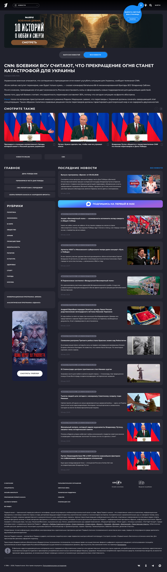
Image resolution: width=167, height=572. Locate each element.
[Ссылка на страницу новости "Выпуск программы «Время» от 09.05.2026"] (110, 184)
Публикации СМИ (64, 502)
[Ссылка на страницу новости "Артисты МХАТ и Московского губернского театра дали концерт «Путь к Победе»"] (110, 255)
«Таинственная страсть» (140, 524)
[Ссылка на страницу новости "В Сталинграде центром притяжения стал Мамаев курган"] (110, 373)
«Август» (45, 524)
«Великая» (116, 524)
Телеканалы (121, 544)
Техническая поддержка (67, 492)
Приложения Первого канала (15, 497)
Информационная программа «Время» (24, 297)
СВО (63, 157)
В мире (10, 224)
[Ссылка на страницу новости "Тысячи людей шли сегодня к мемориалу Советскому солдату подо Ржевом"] (110, 402)
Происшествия (13, 241)
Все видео (7, 506)
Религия (10, 253)
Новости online (23, 157)
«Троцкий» (107, 524)
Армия (10, 235)
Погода (10, 276)
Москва (10, 282)
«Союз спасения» (77, 524)
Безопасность (13, 247)
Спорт (9, 270)
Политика (11, 212)
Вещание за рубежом (145, 484)
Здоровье (11, 265)
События (61, 497)
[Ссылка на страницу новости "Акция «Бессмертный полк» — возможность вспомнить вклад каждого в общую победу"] (110, 224)
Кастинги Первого (10, 502)
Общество (11, 230)
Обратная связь (63, 488)
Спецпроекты (9, 488)
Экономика (12, 218)
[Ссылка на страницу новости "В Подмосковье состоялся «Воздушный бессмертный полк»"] (110, 285)
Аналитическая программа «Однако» (24, 302)
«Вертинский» (125, 524)
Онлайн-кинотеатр (11, 492)
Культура (11, 259)
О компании (8, 483)
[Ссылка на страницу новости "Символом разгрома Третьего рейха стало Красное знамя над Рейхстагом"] (110, 345)
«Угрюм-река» (90, 524)
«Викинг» (99, 524)
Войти (157, 5)
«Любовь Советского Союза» (60, 524)
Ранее (7, 99)
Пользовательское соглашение (69, 483)
